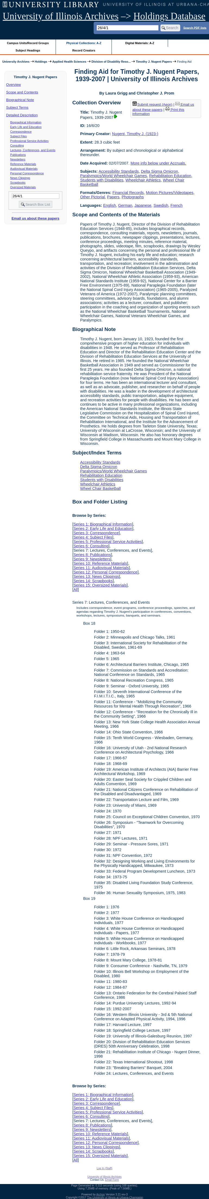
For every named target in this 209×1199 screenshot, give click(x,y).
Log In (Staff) (104, 1168)
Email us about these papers (35, 218)
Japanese (142, 205)
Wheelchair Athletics (143, 180)
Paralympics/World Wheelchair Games (113, 176)
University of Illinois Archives (61, 16)
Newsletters (18, 159)
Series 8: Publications (92, 555)
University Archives (15, 61)
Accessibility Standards (119, 171)
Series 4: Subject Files (92, 537)
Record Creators (83, 50)
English (109, 205)
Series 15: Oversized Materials (99, 585)
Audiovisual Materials (24, 168)
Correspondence (21, 131)
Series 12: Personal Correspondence (105, 572)
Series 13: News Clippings (96, 576)
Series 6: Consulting (90, 546)
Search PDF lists (194, 27)
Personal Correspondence (27, 173)
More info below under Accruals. (158, 163)
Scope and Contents (22, 92)
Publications (18, 154)
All (75, 589)
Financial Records (128, 192)
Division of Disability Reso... (111, 61)
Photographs (133, 197)
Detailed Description (22, 115)
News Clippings (20, 178)
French (176, 205)
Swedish (161, 205)
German (125, 205)
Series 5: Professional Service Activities (107, 541)
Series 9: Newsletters (91, 559)
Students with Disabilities (101, 180)
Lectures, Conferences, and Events (32, 150)
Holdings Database (169, 16)
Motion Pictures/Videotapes (170, 192)
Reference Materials (23, 164)
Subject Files (18, 136)
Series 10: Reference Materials (100, 563)
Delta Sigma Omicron (159, 171)
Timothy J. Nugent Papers (154, 61)
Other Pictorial (92, 197)
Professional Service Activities (29, 140)
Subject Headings (27, 50)
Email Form (112, 1179)
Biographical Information (26, 122)
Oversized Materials (23, 187)
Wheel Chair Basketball (100, 488)
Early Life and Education (26, 127)
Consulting (17, 145)
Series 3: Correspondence (96, 533)
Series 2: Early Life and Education (102, 528)
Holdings (41, 61)
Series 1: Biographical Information (102, 524)
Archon (100, 1194)
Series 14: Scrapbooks (93, 581)
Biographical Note (20, 100)
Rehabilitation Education (170, 176)
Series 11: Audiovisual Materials (101, 568)
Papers (113, 197)
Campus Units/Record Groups (28, 43)
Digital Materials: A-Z (139, 43)
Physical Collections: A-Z (83, 43)
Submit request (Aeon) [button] (152, 104)
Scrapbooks (18, 182)
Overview (13, 85)
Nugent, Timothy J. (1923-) (135, 134)
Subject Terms (17, 107)
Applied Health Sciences (69, 61)
